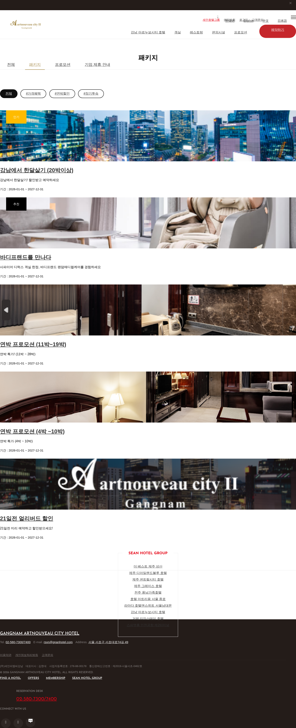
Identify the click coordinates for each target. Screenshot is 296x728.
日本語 (282, 21)
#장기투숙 (91, 93)
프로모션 (240, 32)
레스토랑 (196, 32)
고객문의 (47, 655)
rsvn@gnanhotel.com (58, 642)
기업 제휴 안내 (97, 64)
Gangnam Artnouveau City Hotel (39, 634)
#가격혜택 (33, 93)
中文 (266, 21)
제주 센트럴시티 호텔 (148, 579)
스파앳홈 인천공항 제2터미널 (148, 625)
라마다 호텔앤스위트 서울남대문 (148, 605)
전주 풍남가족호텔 (147, 592)
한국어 (229, 21)
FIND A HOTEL (10, 678)
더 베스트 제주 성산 (148, 566)
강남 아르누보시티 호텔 (148, 32)
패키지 (35, 64)
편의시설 (218, 32)
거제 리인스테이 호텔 (148, 618)
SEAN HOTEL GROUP (87, 678)
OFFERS (33, 678)
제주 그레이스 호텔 (148, 586)
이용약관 (5, 655)
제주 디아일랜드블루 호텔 (148, 573)
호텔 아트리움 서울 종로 (148, 599)
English (249, 21)
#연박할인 (62, 93)
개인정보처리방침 (26, 655)
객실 (177, 32)
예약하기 (277, 29)
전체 (11, 64)
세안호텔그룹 (211, 19)
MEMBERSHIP (55, 678)
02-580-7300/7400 (18, 642)
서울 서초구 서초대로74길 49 (108, 642)
